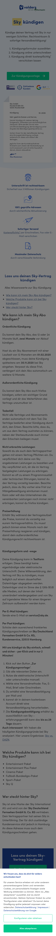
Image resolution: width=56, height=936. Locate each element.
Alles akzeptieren (28, 928)
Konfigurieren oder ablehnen (28, 918)
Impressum (43, 907)
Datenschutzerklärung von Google (20, 910)
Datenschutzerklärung (25, 907)
